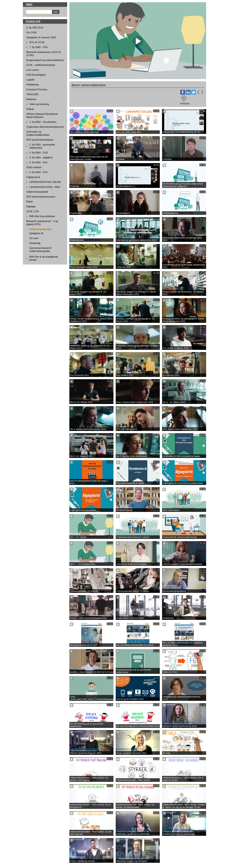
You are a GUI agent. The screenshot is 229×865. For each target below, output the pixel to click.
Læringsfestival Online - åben (44, 187)
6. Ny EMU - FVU (38, 172)
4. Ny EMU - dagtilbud (41, 157)
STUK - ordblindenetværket (40, 65)
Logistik (30, 79)
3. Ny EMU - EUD (38, 152)
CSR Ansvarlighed (36, 75)
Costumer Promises (36, 89)
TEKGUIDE (32, 94)
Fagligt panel (33, 177)
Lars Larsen (32, 70)
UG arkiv (33, 238)
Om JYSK (31, 32)
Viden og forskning (39, 104)
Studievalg (34, 243)
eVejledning (32, 84)
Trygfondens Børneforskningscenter (45, 127)
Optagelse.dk (36, 233)
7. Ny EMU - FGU (38, 47)
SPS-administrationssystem (40, 196)
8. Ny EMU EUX (34, 27)
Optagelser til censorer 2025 (41, 37)
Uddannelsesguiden (40, 229)
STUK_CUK (32, 211)
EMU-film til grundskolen (42, 216)
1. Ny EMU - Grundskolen (42, 122)
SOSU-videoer (34, 167)
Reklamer (31, 99)
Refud (29, 201)
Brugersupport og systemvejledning (45, 60)
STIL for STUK (37, 42)
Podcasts (184, 103)
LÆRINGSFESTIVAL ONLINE (45, 182)
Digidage (31, 206)
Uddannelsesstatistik (37, 192)
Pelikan (30, 109)
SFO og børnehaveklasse (39, 140)
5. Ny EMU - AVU (38, 162)
